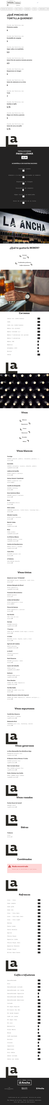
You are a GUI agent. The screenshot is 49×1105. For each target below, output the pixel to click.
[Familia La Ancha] (21, 2)
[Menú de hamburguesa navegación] (37, 2)
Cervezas (27, 8)
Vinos (34, 8)
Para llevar (19, 8)
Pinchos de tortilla (6, 8)
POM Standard (31, 1102)
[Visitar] (8, 5)
